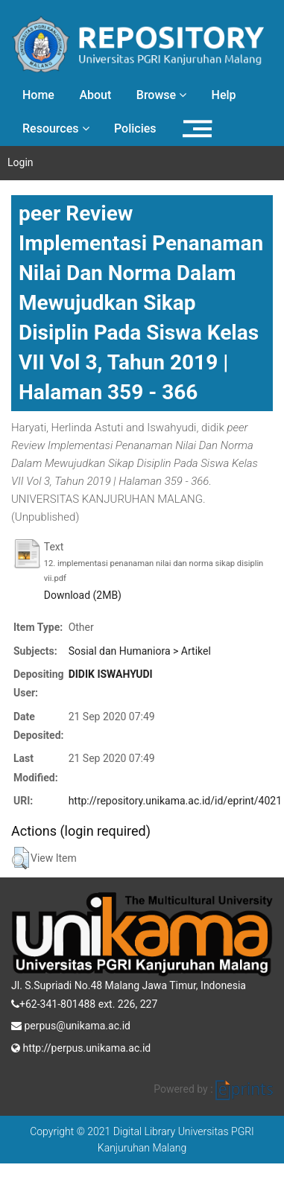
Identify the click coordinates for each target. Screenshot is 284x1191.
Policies (135, 128)
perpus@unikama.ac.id (70, 1024)
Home (38, 95)
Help (224, 95)
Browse (161, 95)
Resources (55, 128)
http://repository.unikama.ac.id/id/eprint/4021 (175, 801)
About (95, 95)
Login (20, 162)
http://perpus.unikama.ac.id (81, 1046)
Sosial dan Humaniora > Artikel (140, 651)
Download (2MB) (83, 595)
